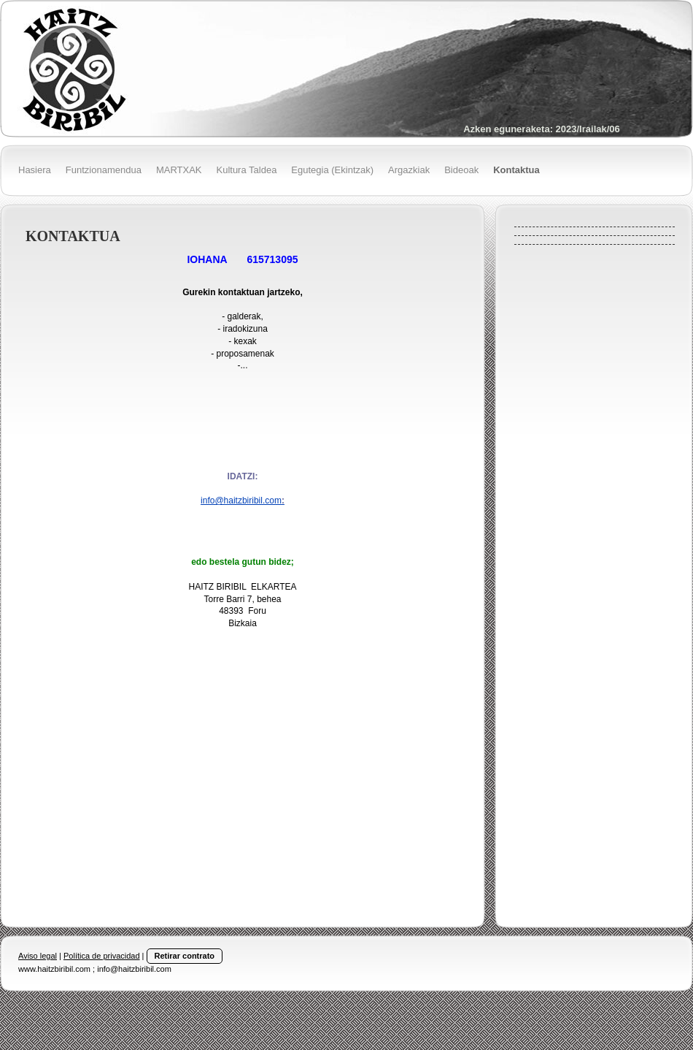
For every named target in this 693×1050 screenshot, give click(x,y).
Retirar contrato (185, 955)
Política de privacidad (101, 955)
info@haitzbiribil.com (242, 500)
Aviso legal (37, 955)
